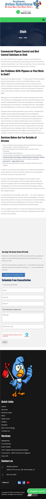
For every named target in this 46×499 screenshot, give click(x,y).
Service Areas (6, 413)
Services (4, 410)
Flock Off (4, 456)
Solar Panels (6, 447)
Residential (5, 441)
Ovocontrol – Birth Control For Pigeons (15, 453)
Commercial (6, 444)
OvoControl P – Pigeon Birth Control (13, 161)
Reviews (4, 425)
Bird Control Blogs (8, 428)
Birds (3, 416)
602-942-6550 (11, 475)
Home (20, 37)
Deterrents (5, 419)
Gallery (4, 422)
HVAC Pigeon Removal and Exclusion (14, 450)
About (3, 406)
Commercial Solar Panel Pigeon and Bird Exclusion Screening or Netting (23, 157)
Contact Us (5, 431)
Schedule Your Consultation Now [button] (13, 275)
